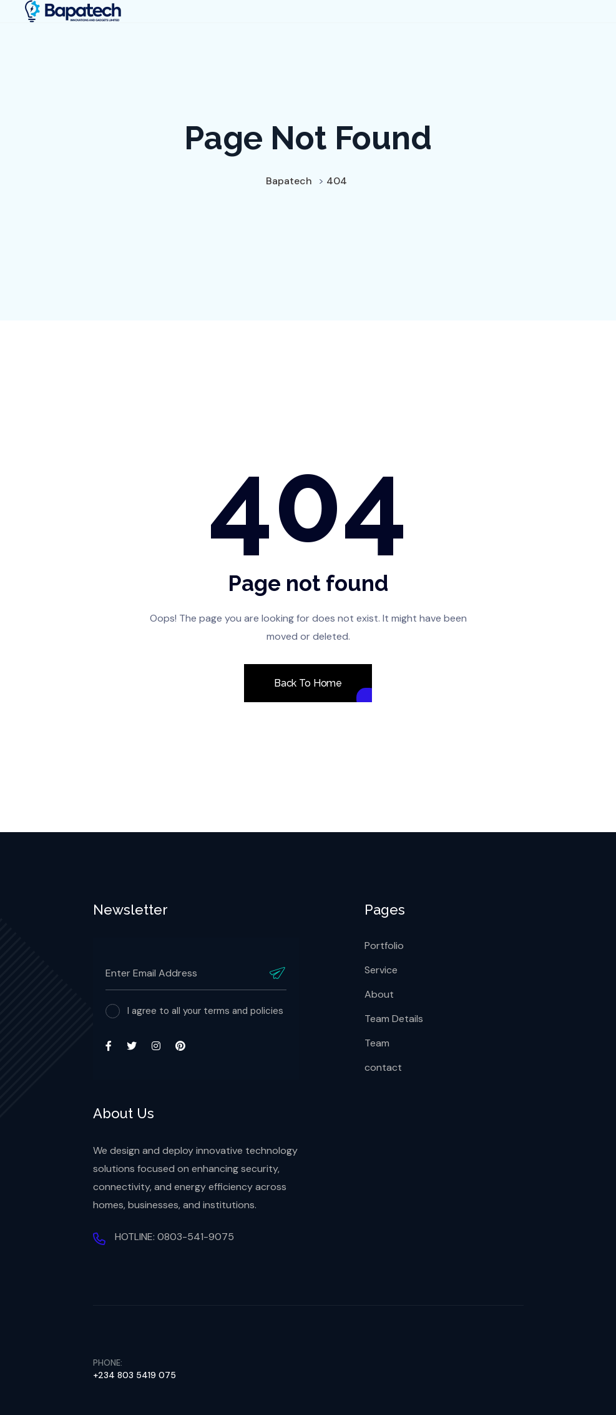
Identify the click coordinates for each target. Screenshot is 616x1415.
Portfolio (384, 945)
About (379, 994)
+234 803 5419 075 (134, 1375)
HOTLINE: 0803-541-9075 (174, 1236)
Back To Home (308, 683)
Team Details (393, 1018)
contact (383, 1067)
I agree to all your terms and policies (205, 1011)
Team (376, 1043)
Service (381, 969)
